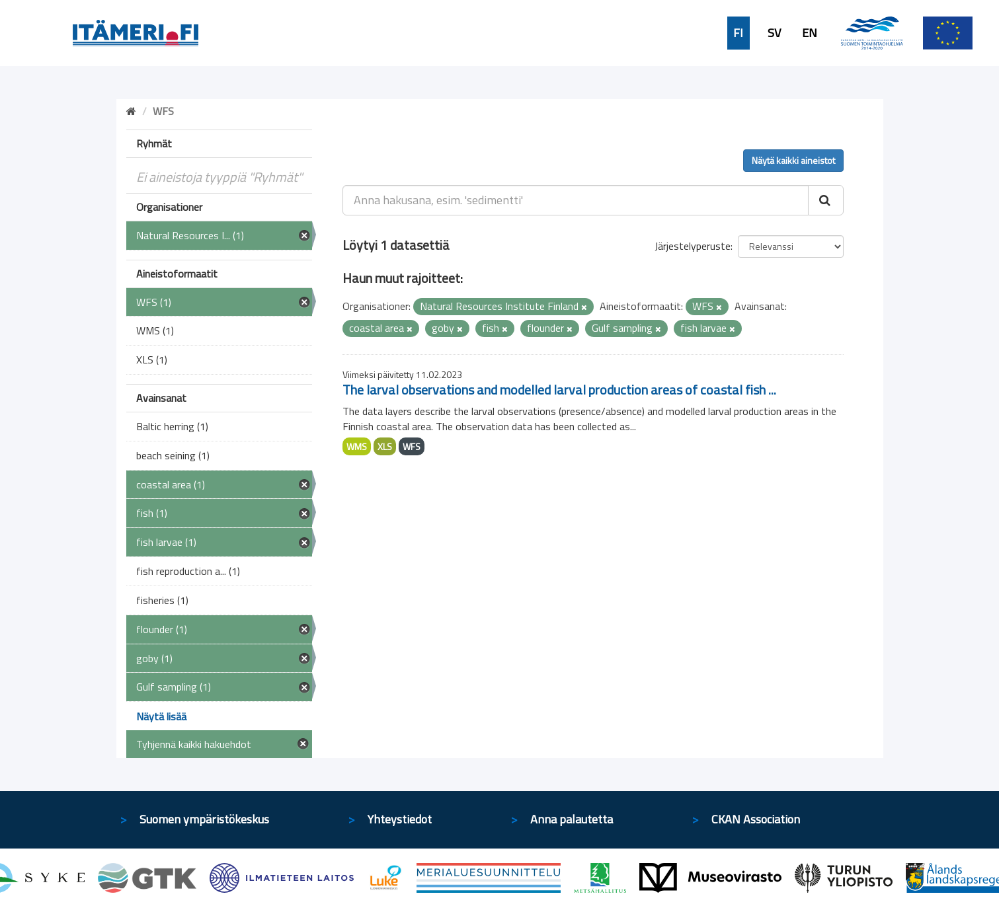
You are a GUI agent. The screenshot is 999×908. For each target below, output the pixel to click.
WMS (356, 446)
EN (809, 33)
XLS (385, 446)
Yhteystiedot (400, 819)
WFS (411, 446)
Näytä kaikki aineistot (793, 160)
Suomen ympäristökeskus (204, 819)
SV (774, 33)
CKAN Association (755, 819)
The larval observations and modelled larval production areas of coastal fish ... (559, 389)
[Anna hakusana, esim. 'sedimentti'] (575, 200)
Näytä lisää (161, 716)
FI (738, 33)
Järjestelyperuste (693, 246)
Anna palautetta (571, 819)
